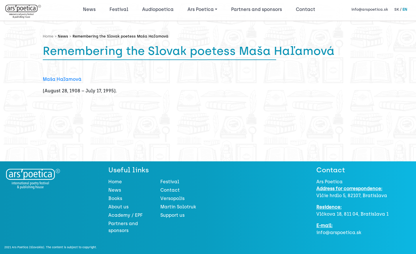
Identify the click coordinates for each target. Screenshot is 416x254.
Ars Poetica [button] (200, 9)
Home (115, 181)
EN (404, 9)
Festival (120, 9)
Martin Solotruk (178, 207)
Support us (172, 215)
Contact (305, 9)
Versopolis (172, 198)
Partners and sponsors (256, 9)
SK (396, 9)
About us (118, 207)
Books (115, 198)
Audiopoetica (158, 9)
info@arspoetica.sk (369, 9)
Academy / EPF (125, 215)
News (89, 9)
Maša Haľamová (62, 79)
